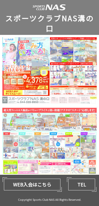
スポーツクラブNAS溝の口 (49, 23)
